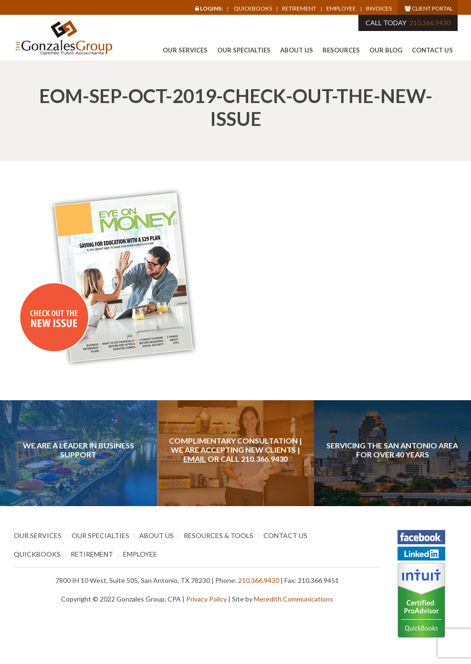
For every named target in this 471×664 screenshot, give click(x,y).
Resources (341, 50)
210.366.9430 (429, 23)
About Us (296, 50)
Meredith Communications (293, 599)
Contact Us (432, 50)
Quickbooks (253, 8)
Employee (341, 8)
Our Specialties (244, 50)
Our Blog (385, 50)
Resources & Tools (218, 535)
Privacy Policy (206, 599)
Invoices (379, 8)
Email (194, 458)
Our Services (185, 50)
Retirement (299, 8)
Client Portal (429, 8)
